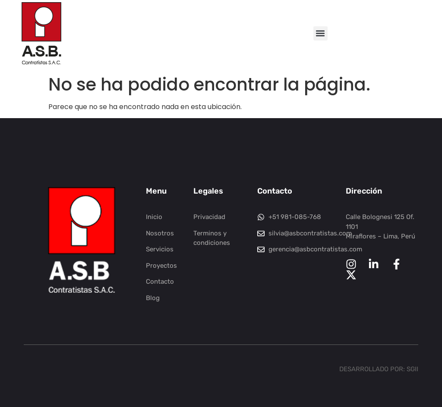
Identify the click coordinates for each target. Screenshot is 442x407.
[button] (320, 33)
